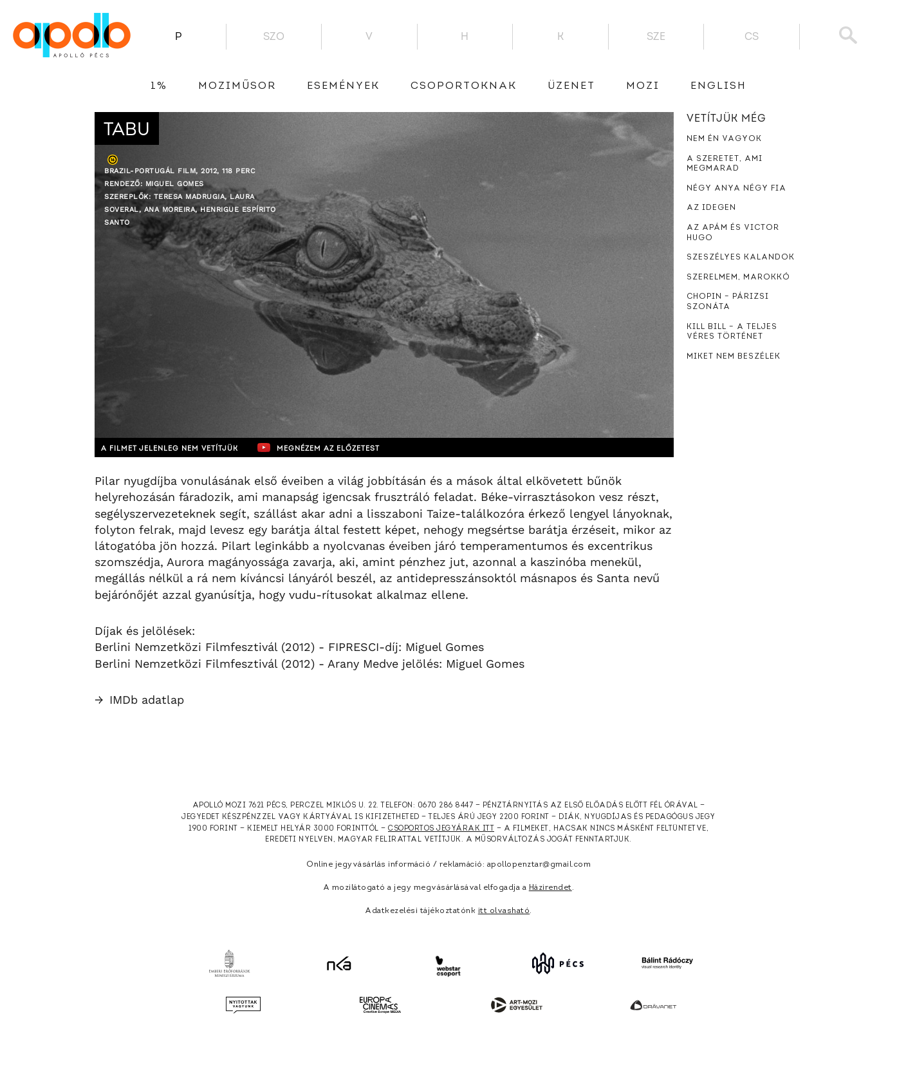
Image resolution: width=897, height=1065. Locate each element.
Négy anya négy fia (736, 189)
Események (343, 86)
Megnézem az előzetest (345, 447)
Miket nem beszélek (734, 357)
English (718, 86)
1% (159, 86)
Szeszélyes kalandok (741, 257)
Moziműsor (237, 86)
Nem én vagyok (724, 139)
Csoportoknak (464, 86)
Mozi (643, 86)
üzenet (571, 86)
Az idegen (711, 208)
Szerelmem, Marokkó (738, 277)
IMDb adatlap (139, 699)
